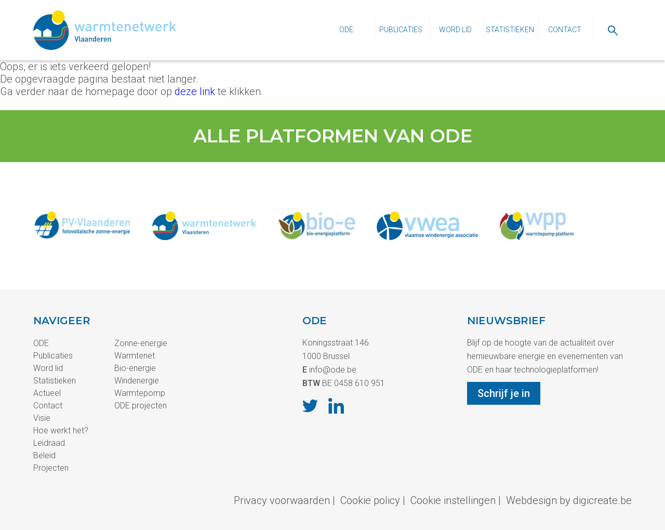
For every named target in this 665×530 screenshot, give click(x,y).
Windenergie (136, 381)
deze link (195, 91)
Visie (41, 418)
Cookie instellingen (453, 500)
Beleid (44, 455)
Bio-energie (135, 368)
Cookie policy (370, 500)
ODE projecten (140, 405)
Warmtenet (134, 356)
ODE (346, 29)
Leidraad (49, 443)
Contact (564, 29)
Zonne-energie (140, 343)
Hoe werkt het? (60, 430)
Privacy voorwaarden (282, 500)
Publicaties (400, 29)
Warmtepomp (139, 393)
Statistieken (510, 29)
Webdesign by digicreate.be (569, 500)
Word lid (455, 29)
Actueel (47, 393)
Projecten (51, 468)
